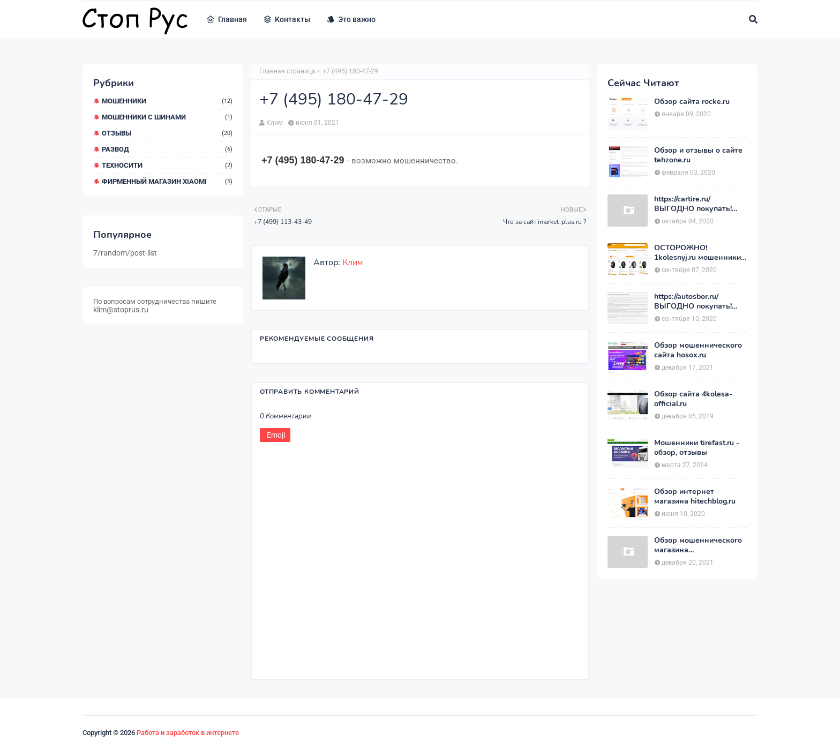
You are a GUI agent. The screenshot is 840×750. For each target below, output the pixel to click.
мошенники (167, 101)
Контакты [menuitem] (286, 19)
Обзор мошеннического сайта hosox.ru (698, 350)
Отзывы (167, 133)
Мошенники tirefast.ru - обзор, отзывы (696, 448)
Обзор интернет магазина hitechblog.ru (695, 496)
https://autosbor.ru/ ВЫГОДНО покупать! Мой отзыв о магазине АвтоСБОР (695, 301)
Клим (274, 122)
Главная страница (287, 71)
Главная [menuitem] (226, 19)
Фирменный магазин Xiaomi (167, 181)
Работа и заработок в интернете (188, 733)
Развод (167, 149)
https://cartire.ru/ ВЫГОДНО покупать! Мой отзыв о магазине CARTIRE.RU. (695, 204)
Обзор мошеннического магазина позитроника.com (698, 545)
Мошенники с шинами (167, 117)
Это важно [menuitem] (351, 19)
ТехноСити (167, 165)
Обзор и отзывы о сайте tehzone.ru (698, 155)
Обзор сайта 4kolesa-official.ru (693, 399)
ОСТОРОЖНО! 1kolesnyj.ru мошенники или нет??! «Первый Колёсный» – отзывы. (697, 252)
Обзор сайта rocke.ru (692, 102)
